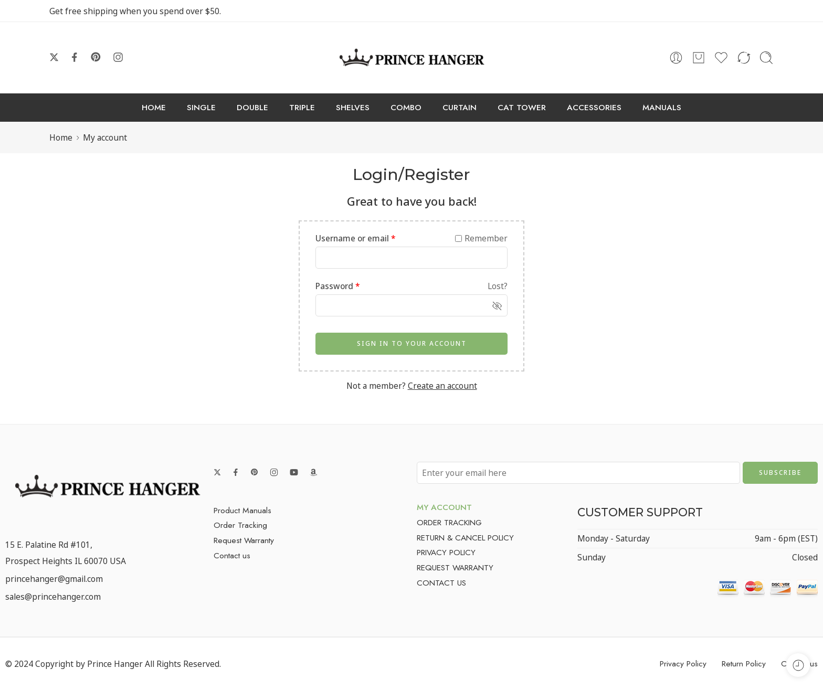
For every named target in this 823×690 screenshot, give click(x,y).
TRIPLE (302, 107)
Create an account (442, 385)
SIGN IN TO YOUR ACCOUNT (412, 343)
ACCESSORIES (594, 107)
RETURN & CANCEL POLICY (465, 538)
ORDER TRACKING (449, 522)
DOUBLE (252, 107)
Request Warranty (244, 540)
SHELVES (353, 107)
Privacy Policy (683, 663)
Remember (481, 238)
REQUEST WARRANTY (455, 567)
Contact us (232, 555)
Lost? (498, 286)
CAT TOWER (522, 107)
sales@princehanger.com (53, 596)
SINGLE (201, 107)
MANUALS (661, 107)
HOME (154, 107)
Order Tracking (240, 525)
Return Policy (744, 663)
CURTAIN (459, 107)
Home (60, 137)
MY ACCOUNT (444, 507)
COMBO (406, 107)
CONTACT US (441, 583)
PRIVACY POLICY (446, 552)
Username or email (355, 238)
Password (337, 286)
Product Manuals (242, 510)
